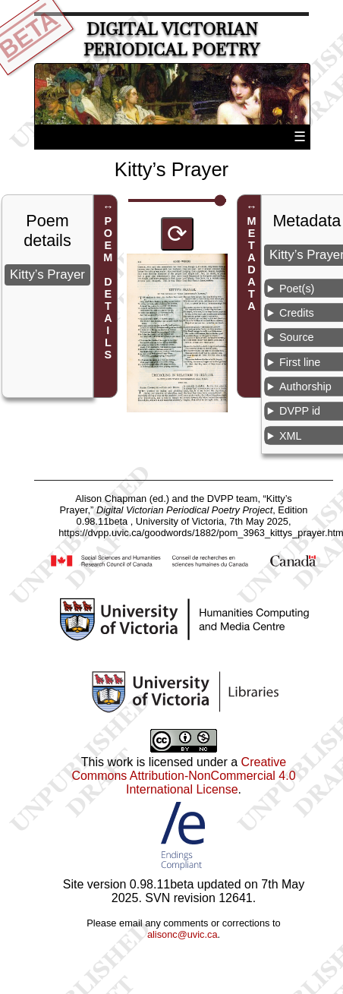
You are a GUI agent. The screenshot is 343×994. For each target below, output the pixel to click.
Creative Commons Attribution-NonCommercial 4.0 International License (183, 776)
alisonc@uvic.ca (182, 934)
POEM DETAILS (108, 288)
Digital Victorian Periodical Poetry (171, 39)
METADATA (252, 264)
